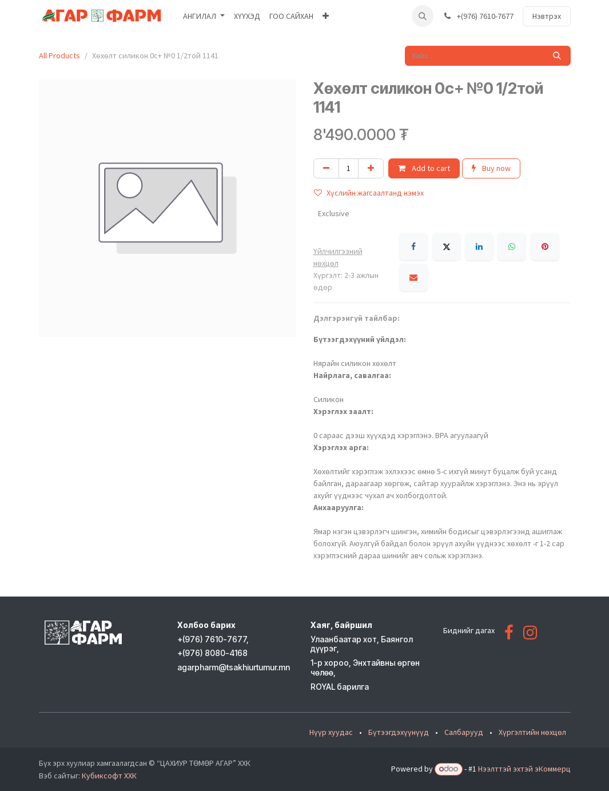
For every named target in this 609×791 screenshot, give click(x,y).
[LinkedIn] (479, 246)
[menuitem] (203, 16)
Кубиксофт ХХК (109, 775)
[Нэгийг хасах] (326, 168)
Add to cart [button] (424, 168)
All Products (59, 55)
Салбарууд (463, 732)
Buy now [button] (491, 168)
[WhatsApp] (512, 246)
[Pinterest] (545, 246)
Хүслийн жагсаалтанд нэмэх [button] (369, 193)
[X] (446, 246)
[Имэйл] (413, 277)
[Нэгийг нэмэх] (371, 168)
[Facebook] (413, 246)
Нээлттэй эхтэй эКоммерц (524, 769)
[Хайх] (557, 56)
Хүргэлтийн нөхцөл (532, 732)
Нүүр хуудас (331, 732)
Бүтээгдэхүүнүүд (398, 732)
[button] (422, 16)
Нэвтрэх (546, 16)
